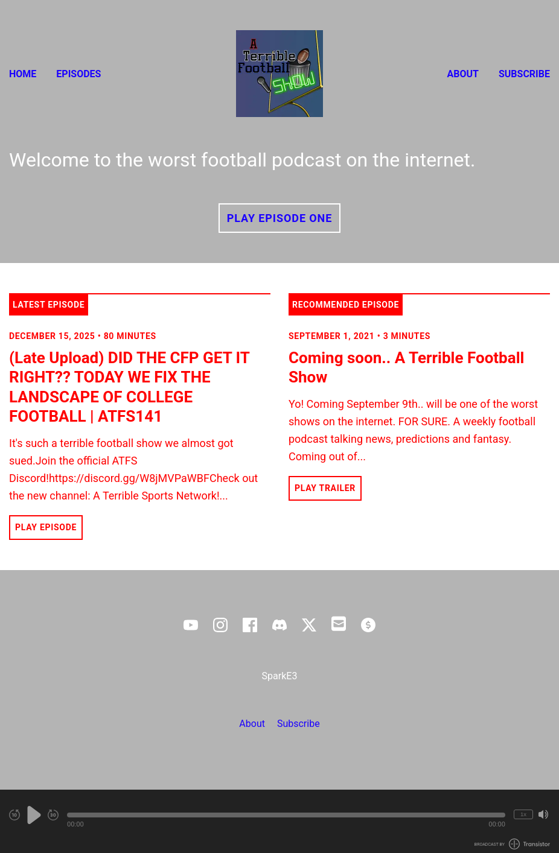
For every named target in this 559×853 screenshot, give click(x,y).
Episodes (78, 74)
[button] (286, 815)
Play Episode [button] (46, 527)
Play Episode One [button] (279, 218)
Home (22, 74)
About (463, 74)
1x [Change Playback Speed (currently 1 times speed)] (523, 814)
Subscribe (524, 74)
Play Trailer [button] (325, 488)
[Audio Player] (279, 821)
